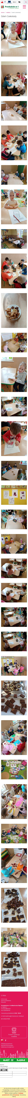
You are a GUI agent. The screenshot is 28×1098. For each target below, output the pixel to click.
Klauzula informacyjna (7, 1045)
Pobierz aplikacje (14, 1035)
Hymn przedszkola (6, 1000)
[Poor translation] (5, 1070)
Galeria (8, 12)
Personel (3, 1002)
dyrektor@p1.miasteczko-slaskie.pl (14, 1016)
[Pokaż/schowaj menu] (24, 7)
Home (2, 12)
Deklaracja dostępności (7, 1047)
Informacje (4, 999)
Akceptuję (16, 1095)
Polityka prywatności (6, 1043)
